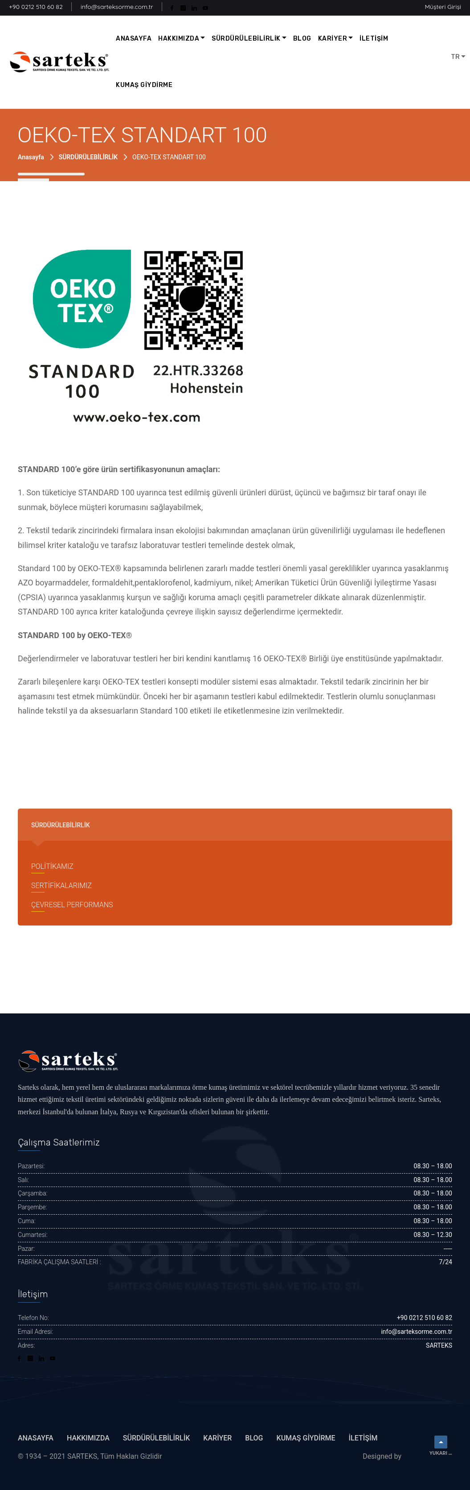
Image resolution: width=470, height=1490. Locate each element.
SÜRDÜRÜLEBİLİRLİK (246, 38)
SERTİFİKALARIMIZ (61, 885)
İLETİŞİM (374, 38)
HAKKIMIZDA (178, 38)
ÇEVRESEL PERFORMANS (72, 905)
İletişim (363, 1438)
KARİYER (332, 38)
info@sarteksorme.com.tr (117, 7)
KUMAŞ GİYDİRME (144, 85)
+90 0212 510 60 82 (36, 7)
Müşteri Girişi (443, 7)
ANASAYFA (133, 38)
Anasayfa (31, 157)
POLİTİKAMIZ (52, 866)
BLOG (302, 38)
